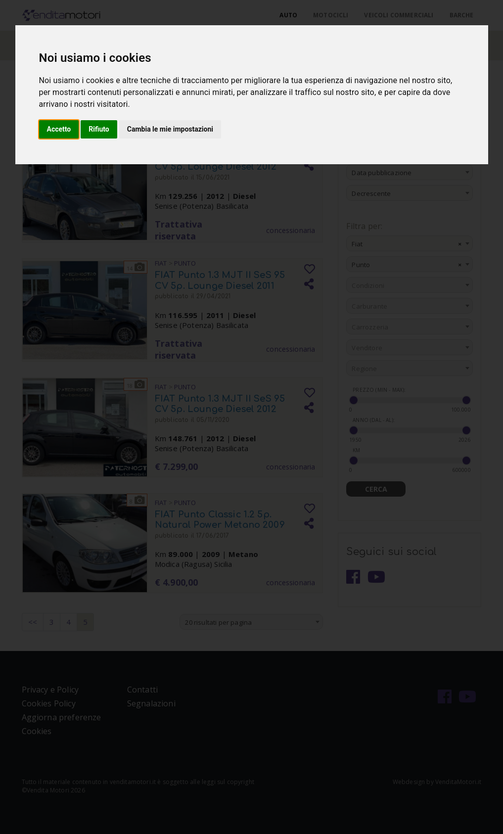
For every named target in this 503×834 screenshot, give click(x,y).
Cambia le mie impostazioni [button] (170, 129)
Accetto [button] (59, 129)
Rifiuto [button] (99, 129)
